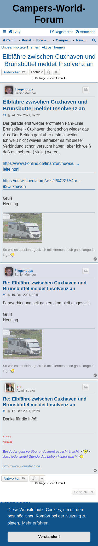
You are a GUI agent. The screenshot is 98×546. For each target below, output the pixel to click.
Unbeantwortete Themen (20, 47)
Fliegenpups (24, 89)
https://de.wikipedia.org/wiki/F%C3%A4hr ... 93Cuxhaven (42, 184)
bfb (18, 387)
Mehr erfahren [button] (35, 523)
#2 (4, 295)
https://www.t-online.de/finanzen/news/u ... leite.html (41, 166)
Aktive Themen (53, 47)
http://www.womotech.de (21, 466)
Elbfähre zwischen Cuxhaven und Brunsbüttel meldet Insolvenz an (48, 60)
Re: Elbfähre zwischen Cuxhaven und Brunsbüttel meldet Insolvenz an (45, 285)
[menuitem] (14, 32)
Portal (26, 40)
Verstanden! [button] (49, 536)
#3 (4, 411)
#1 (4, 115)
